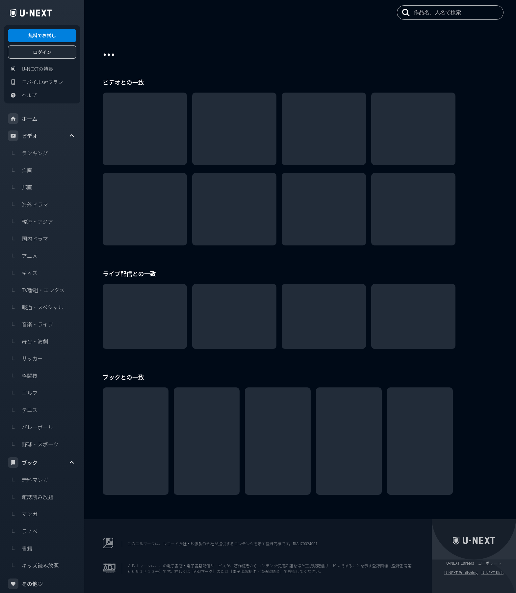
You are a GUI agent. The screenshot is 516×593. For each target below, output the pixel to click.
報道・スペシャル (36, 307)
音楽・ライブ (30, 324)
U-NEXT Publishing (460, 572)
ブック (41, 462)
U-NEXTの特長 (30, 69)
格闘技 (23, 375)
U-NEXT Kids (492, 572)
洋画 (20, 170)
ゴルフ (23, 392)
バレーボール (30, 427)
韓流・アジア (30, 221)
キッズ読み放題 (33, 565)
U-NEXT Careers (460, 563)
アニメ (23, 255)
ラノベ (23, 531)
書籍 (20, 548)
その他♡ (25, 584)
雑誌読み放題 (30, 497)
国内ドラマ (28, 238)
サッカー (25, 358)
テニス (23, 410)
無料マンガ (28, 479)
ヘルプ (22, 95)
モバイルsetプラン (35, 82)
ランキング (28, 153)
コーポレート (490, 563)
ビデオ (41, 135)
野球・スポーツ (33, 444)
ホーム (23, 118)
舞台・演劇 (28, 341)
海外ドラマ (28, 204)
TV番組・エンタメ (36, 290)
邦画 (20, 187)
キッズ (23, 273)
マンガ (23, 514)
